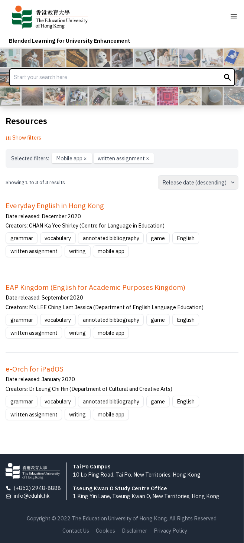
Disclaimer (134, 530)
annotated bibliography (111, 238)
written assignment (123, 158)
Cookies (105, 530)
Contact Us (75, 530)
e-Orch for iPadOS (35, 368)
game (158, 238)
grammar (21, 238)
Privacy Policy (170, 530)
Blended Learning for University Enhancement (69, 40)
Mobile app (72, 158)
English (186, 238)
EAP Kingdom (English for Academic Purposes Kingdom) (95, 287)
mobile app (111, 251)
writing (77, 251)
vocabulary (58, 238)
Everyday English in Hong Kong (55, 205)
